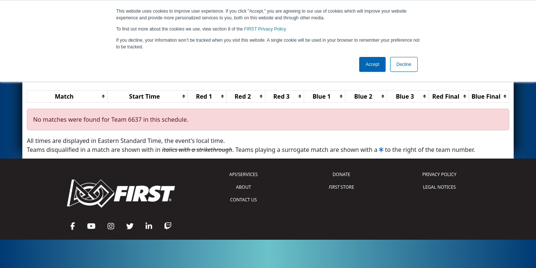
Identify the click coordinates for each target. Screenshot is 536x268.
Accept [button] (372, 64)
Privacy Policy (265, 29)
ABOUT (243, 187)
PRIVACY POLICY (439, 174)
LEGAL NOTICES (439, 187)
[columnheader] (67, 96)
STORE (341, 187)
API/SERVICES (243, 174)
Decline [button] (403, 64)
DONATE (341, 174)
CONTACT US (243, 200)
